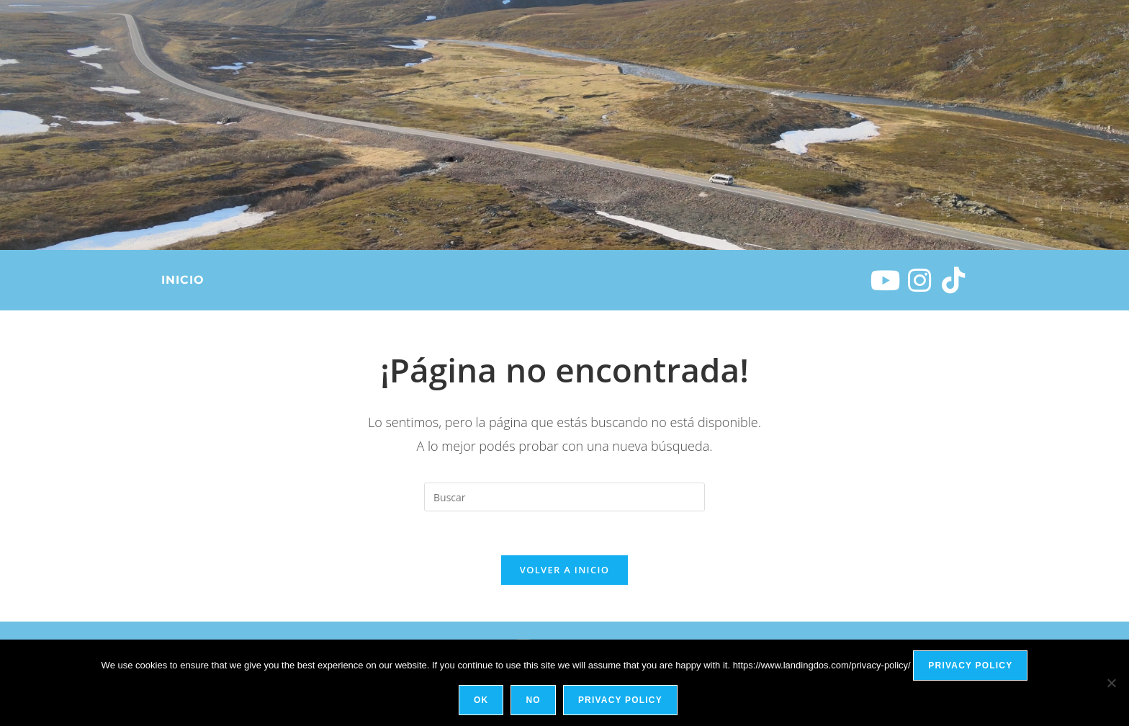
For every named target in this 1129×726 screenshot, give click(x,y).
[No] (1111, 683)
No (533, 700)
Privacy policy (970, 665)
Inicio (182, 280)
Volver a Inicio (564, 569)
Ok (481, 700)
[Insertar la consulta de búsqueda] (564, 497)
